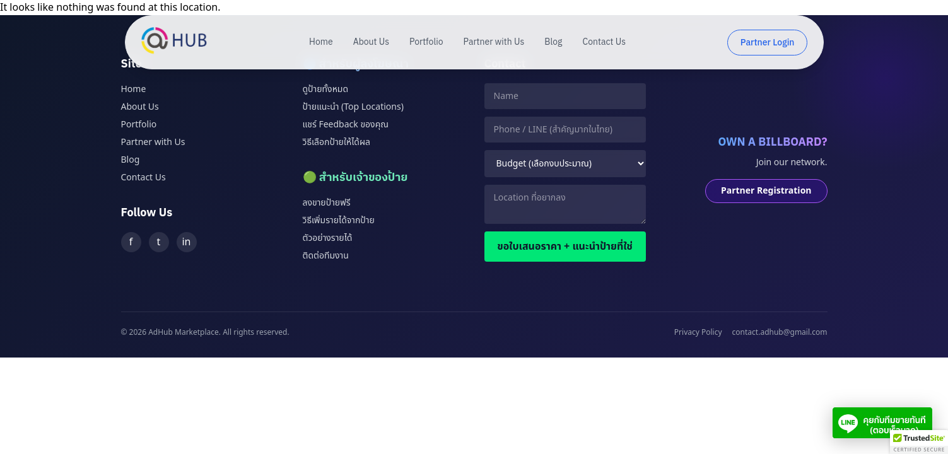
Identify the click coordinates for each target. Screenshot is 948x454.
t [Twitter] (159, 242)
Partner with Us (494, 42)
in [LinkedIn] (186, 242)
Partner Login (767, 42)
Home (321, 42)
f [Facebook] (131, 242)
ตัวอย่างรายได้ (328, 238)
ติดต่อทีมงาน (326, 255)
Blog (553, 42)
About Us (371, 42)
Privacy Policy (698, 332)
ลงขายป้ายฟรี (327, 202)
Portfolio (426, 42)
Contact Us (604, 42)
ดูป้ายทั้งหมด (326, 89)
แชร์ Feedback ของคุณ (346, 124)
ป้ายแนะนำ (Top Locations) (353, 107)
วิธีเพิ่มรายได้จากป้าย (339, 220)
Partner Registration (766, 190)
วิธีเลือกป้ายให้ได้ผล (336, 142)
